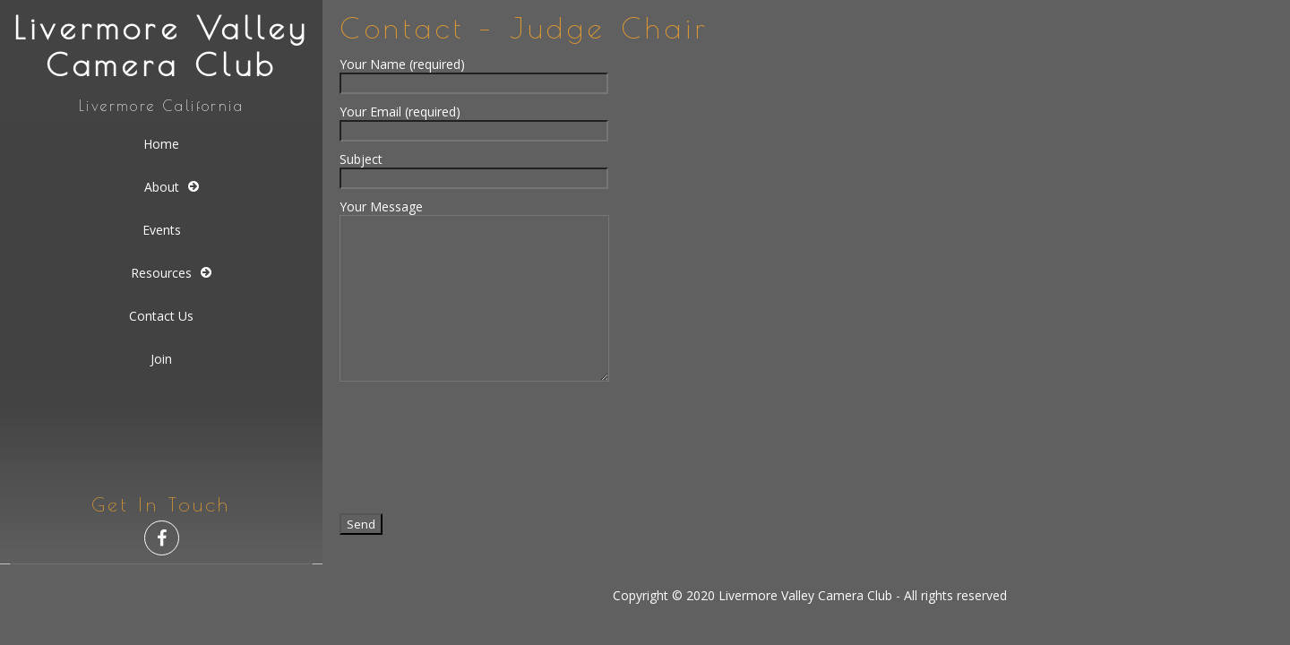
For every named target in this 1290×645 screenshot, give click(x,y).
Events (161, 229)
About (161, 186)
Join (161, 358)
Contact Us (161, 315)
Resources (161, 272)
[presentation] (476, 446)
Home (161, 143)
